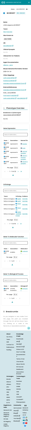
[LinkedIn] (24, 423)
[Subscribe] (24, 417)
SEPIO (8, 400)
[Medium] (24, 420)
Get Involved (17, 408)
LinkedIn (17, 416)
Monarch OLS (8, 410)
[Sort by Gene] (8, 140)
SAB (7, 342)
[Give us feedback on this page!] (28, 328)
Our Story (9, 337)
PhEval (18, 384)
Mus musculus (7, 32)
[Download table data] (12, 175)
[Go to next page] (18, 171)
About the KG (20, 364)
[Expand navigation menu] (29, 2)
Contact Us (10, 344)
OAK (17, 392)
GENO (8, 397)
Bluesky (17, 421)
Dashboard (19, 369)
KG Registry (7, 421)
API (18, 341)
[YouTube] (26, 423)
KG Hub (6, 419)
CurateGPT (19, 399)
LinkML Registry (6, 425)
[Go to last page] (21, 171)
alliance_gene (8, 65)
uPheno (8, 384)
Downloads (19, 339)
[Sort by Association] (19, 140)
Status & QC (20, 349)
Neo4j (18, 344)
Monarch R (20, 347)
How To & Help (20, 352)
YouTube (17, 418)
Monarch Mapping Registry (6, 414)
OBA (7, 392)
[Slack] (26, 417)
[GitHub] (27, 420)
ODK (17, 394)
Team (8, 339)
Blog (16, 413)
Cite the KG (19, 361)
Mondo (8, 379)
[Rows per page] (16, 167)
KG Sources (19, 367)
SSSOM (18, 389)
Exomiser (19, 381)
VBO (7, 395)
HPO (7, 387)
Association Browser (20, 373)
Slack (16, 410)
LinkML (18, 386)
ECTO (8, 402)
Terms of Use (20, 359)
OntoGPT (19, 397)
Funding (8, 350)
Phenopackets (20, 402)
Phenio (8, 389)
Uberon (8, 382)
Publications (10, 347)
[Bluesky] (25, 425)
